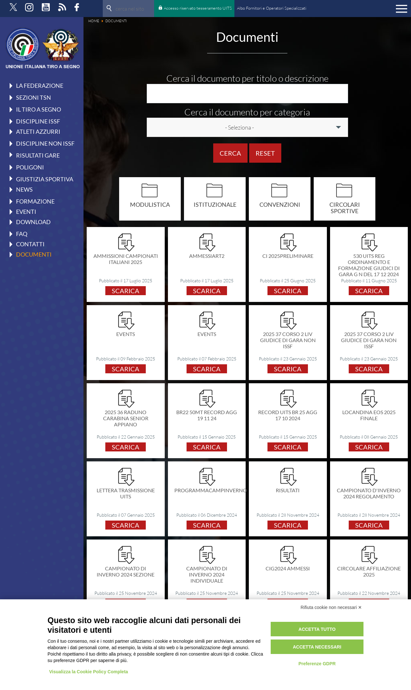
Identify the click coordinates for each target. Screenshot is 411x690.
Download (33, 222)
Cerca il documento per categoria (247, 111)
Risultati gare (38, 155)
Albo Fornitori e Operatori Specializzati (271, 8)
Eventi (26, 211)
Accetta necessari (317, 646)
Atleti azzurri (38, 131)
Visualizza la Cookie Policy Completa (88, 671)
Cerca (230, 153)
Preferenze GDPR (317, 663)
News (24, 189)
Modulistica (150, 204)
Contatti (30, 244)
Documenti (34, 254)
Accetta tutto (317, 629)
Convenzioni (279, 204)
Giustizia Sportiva (44, 179)
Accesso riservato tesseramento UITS (198, 8)
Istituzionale (215, 204)
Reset (265, 153)
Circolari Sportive (344, 207)
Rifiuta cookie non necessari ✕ (331, 607)
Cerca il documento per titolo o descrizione (247, 78)
